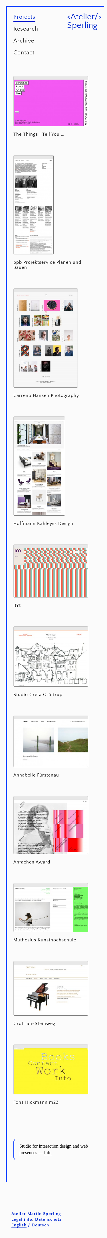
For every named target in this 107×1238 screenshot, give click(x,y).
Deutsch (40, 1225)
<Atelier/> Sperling (84, 21)
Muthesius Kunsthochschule (44, 940)
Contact (24, 53)
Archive (23, 41)
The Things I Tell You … (38, 134)
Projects (24, 17)
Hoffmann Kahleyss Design (43, 523)
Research (25, 29)
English (19, 1225)
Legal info (21, 1219)
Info (48, 1152)
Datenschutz (48, 1219)
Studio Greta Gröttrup (37, 694)
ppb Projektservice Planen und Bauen (47, 265)
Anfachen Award (31, 862)
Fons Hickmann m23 (36, 1102)
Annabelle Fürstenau (36, 775)
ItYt (17, 605)
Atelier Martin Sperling (36, 1213)
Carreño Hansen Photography (46, 395)
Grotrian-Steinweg (34, 1023)
